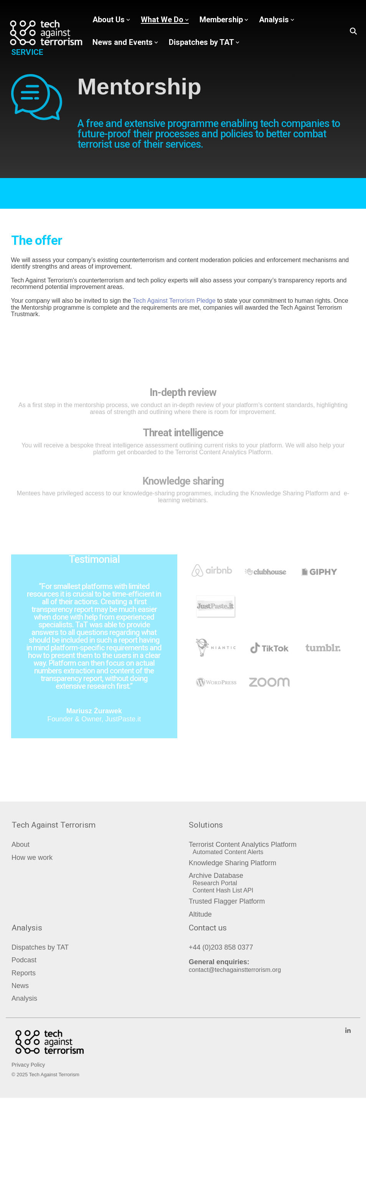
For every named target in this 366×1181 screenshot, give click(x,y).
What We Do (165, 19)
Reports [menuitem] (24, 973)
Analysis (276, 19)
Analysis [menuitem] (24, 998)
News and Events (125, 42)
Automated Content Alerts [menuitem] (228, 851)
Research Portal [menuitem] (215, 882)
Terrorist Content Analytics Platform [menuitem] (243, 844)
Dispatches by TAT (204, 42)
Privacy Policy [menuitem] (28, 1065)
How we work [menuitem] (32, 857)
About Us (111, 19)
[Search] (353, 31)
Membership (223, 19)
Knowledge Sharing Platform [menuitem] (232, 863)
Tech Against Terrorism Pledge (174, 300)
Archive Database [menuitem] (216, 875)
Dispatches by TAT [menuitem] (40, 947)
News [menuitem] (20, 986)
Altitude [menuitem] (200, 914)
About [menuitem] (21, 844)
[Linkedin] (348, 1030)
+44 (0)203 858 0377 (221, 947)
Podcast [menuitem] (24, 960)
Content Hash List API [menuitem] (223, 890)
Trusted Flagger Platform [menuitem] (227, 901)
